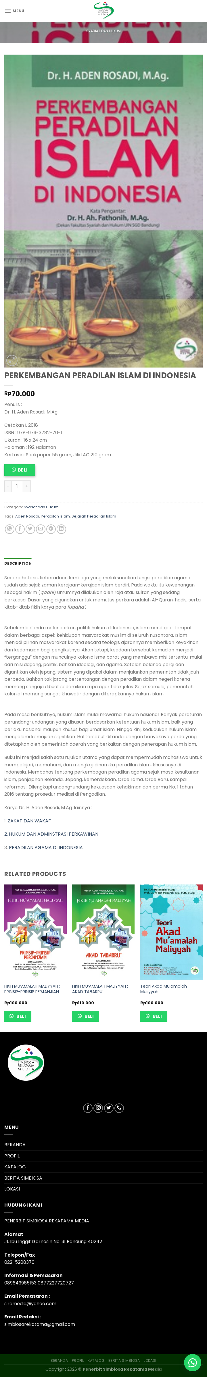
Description (18, 563)
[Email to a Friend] (40, 529)
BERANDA (15, 1144)
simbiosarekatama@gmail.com (39, 1324)
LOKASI (12, 1189)
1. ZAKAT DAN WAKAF (27, 821)
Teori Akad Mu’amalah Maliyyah (163, 989)
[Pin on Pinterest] (51, 529)
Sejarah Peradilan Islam (94, 516)
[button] (192, 1362)
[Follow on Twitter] (109, 1108)
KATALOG (15, 1166)
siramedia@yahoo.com (30, 1303)
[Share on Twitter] (30, 529)
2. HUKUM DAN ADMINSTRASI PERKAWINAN (51, 834)
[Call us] (119, 1108)
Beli (23, 470)
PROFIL (12, 1156)
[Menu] (14, 11)
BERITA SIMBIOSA (23, 1178)
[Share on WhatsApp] (9, 529)
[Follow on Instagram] (98, 1108)
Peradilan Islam (55, 516)
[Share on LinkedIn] (61, 529)
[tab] (18, 563)
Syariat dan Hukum (103, 30)
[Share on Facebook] (20, 529)
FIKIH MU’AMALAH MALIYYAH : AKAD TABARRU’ (100, 989)
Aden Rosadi (27, 516)
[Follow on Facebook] (88, 1108)
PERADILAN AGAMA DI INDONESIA (46, 847)
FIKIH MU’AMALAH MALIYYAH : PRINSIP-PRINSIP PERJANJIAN (32, 989)
